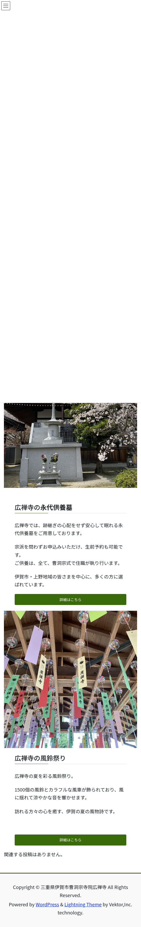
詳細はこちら (70, 599)
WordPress (47, 904)
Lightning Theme (83, 904)
